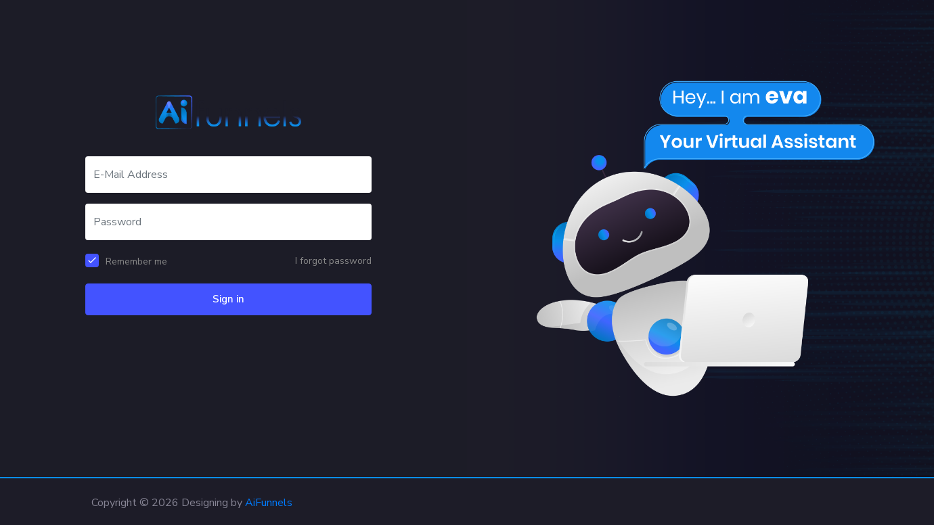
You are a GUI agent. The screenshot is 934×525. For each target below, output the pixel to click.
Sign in (228, 299)
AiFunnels (268, 502)
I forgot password (333, 260)
